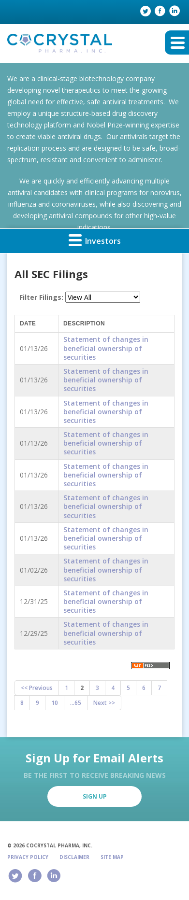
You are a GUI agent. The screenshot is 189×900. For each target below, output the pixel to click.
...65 (75, 703)
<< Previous (37, 688)
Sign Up (95, 796)
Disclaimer (74, 857)
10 (54, 703)
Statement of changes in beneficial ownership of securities (105, 348)
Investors (95, 239)
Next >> (104, 703)
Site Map (112, 857)
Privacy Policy (27, 857)
